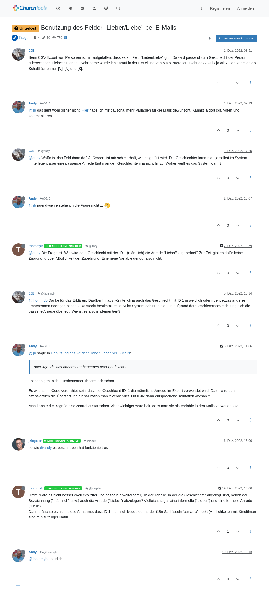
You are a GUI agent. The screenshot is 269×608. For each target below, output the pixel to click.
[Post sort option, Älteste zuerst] (209, 38)
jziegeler (35, 441)
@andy (34, 158)
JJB (31, 51)
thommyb (36, 246)
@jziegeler (93, 488)
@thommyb (46, 293)
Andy (33, 103)
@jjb (32, 110)
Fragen (24, 37)
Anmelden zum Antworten (236, 38)
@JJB (45, 103)
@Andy (44, 151)
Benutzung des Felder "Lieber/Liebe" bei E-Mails (90, 353)
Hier (85, 110)
